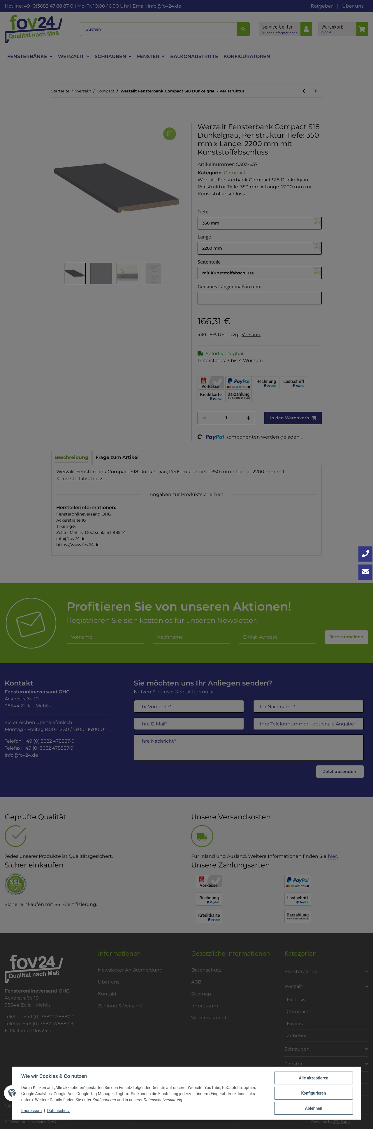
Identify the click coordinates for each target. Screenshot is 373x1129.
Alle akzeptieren (313, 1078)
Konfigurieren (313, 1093)
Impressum (31, 1111)
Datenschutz (58, 1111)
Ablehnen (313, 1108)
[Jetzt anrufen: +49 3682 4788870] (365, 554)
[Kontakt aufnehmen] (365, 572)
